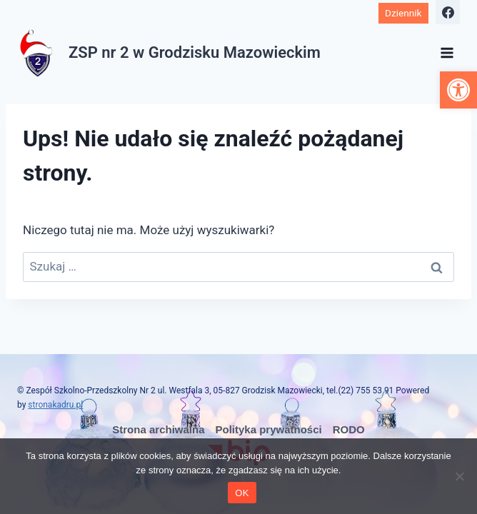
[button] (458, 90)
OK (241, 493)
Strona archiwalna (158, 429)
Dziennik (403, 13)
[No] (459, 476)
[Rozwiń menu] (446, 52)
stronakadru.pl (55, 405)
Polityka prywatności (269, 429)
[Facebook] (448, 12)
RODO (349, 429)
